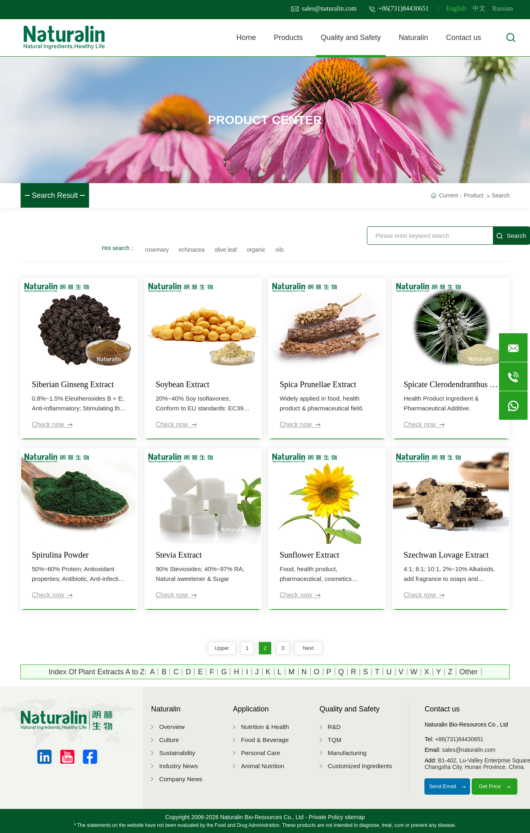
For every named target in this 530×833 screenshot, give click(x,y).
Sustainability (177, 752)
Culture (169, 739)
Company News (180, 778)
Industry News (178, 765)
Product (473, 195)
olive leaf (225, 249)
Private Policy (326, 817)
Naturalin (413, 37)
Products (288, 37)
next (308, 648)
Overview (172, 726)
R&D (334, 726)
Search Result (55, 195)
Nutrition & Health (265, 726)
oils (279, 249)
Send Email (447, 786)
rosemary (157, 249)
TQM (334, 739)
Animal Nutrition (262, 765)
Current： (451, 195)
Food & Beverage (265, 739)
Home (246, 37)
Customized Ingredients (360, 765)
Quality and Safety (351, 37)
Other (468, 672)
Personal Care (260, 752)
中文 (479, 8)
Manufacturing (347, 752)
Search (501, 195)
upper (221, 648)
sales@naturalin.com (324, 8)
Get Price (494, 786)
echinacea (192, 249)
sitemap (355, 817)
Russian (502, 8)
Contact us (463, 37)
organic (256, 249)
